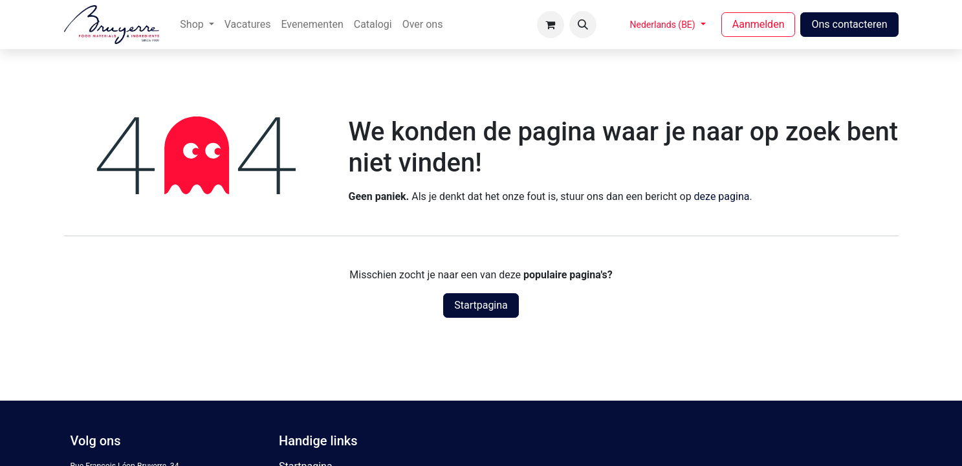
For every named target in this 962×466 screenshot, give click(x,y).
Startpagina (481, 305)
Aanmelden (758, 24)
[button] (582, 24)
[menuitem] (197, 25)
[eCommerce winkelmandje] (550, 24)
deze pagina (722, 196)
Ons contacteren (849, 24)
